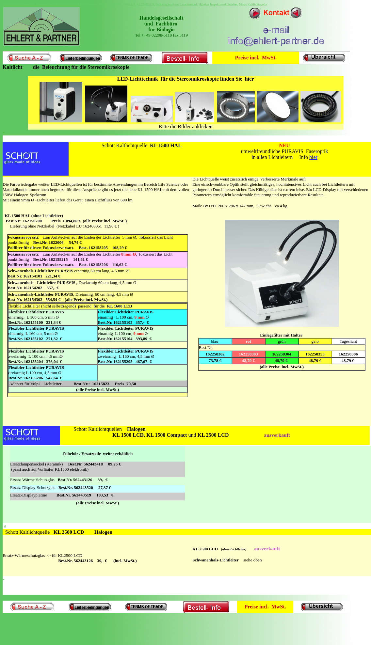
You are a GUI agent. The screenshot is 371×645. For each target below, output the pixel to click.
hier (313, 157)
